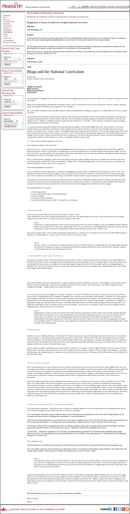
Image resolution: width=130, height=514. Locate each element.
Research (52, 17)
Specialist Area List (63, 17)
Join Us (43, 509)
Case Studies (7, 32)
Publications (43, 17)
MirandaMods (7, 30)
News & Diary (7, 26)
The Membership (8, 21)
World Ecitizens (123, 6)
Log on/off (54, 493)
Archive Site (7, 38)
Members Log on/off (9, 42)
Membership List (32, 17)
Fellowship (85, 6)
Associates (6, 24)
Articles (5, 34)
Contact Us (6, 28)
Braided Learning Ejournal (79, 17)
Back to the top (32, 498)
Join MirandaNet (8, 40)
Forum (5, 36)
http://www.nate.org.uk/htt (115, 176)
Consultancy (111, 6)
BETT (5, 17)
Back (29, 502)
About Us (6, 19)
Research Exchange (98, 6)
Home (74, 6)
